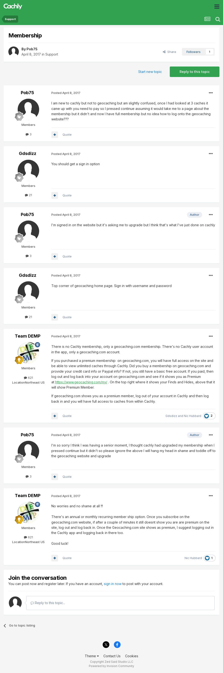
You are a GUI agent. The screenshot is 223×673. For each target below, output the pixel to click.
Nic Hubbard (192, 416)
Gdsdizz (27, 153)
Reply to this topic (195, 72)
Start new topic (150, 72)
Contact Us (112, 656)
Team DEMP (27, 336)
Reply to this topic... (48, 603)
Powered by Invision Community (111, 666)
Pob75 (32, 49)
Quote (67, 134)
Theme (92, 656)
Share (169, 52)
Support (51, 54)
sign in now (113, 584)
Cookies (131, 656)
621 (28, 378)
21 (28, 195)
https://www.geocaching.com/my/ (81, 382)
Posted (65, 93)
